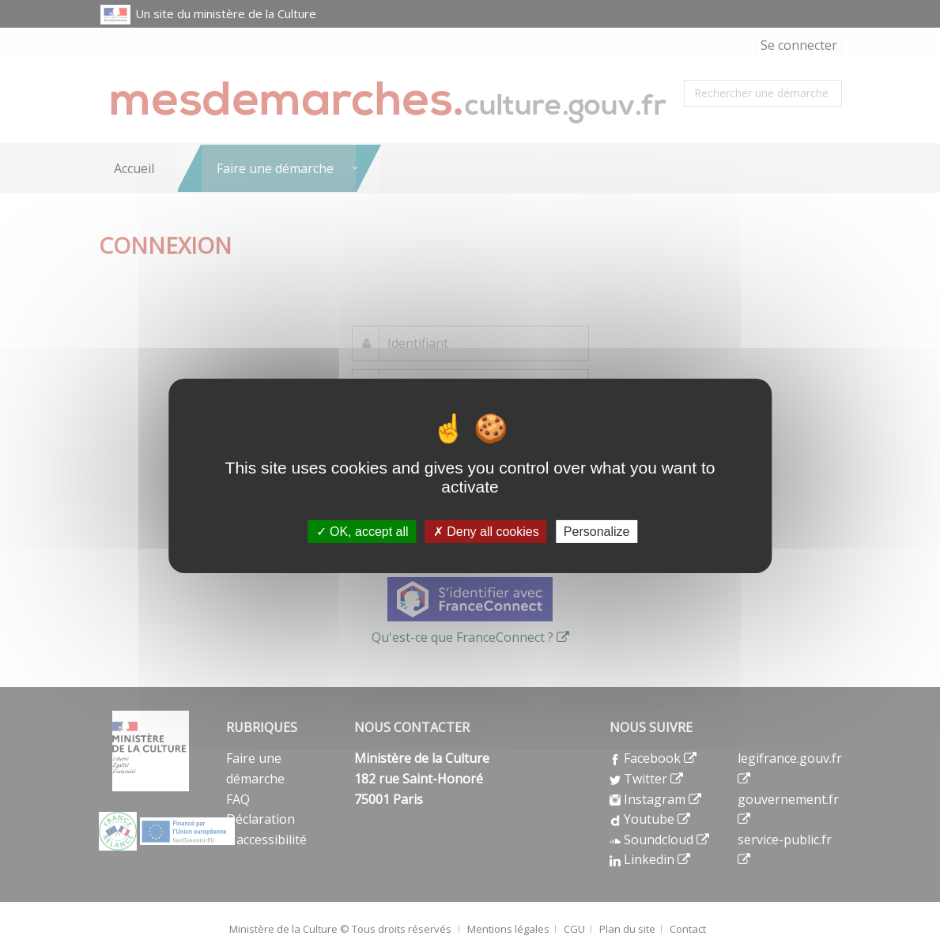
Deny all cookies (486, 531)
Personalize (597, 531)
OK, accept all (362, 531)
